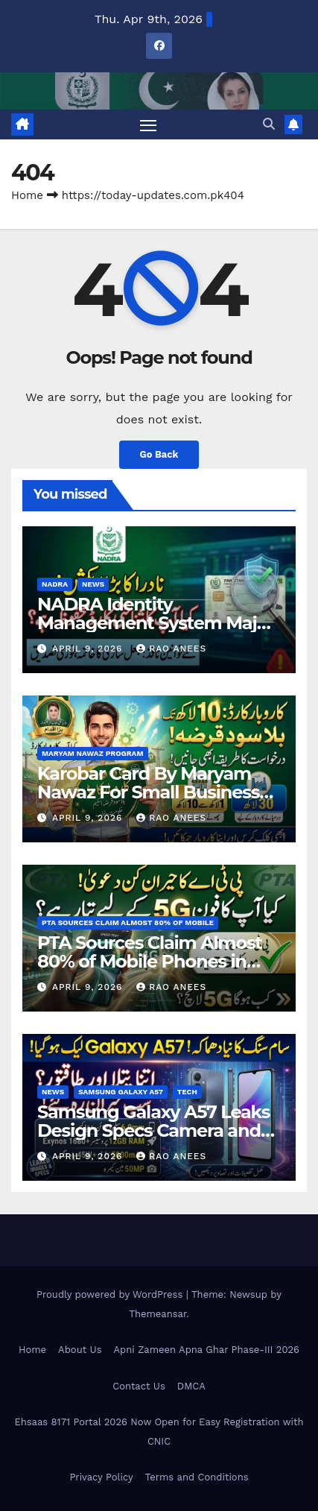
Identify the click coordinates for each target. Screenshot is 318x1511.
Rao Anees (171, 648)
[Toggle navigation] (148, 124)
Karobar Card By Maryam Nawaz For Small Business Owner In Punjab (148, 792)
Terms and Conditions (197, 1477)
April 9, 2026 (89, 648)
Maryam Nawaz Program (93, 753)
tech (187, 1092)
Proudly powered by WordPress (111, 1294)
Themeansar (157, 1313)
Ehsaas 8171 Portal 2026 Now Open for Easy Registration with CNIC (158, 1431)
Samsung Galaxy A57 (120, 1092)
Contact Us (138, 1386)
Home (27, 195)
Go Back (159, 454)
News (93, 584)
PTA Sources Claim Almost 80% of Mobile (128, 922)
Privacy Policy (101, 1477)
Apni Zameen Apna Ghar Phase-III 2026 (206, 1349)
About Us (79, 1349)
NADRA (55, 584)
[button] (269, 124)
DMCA (191, 1386)
